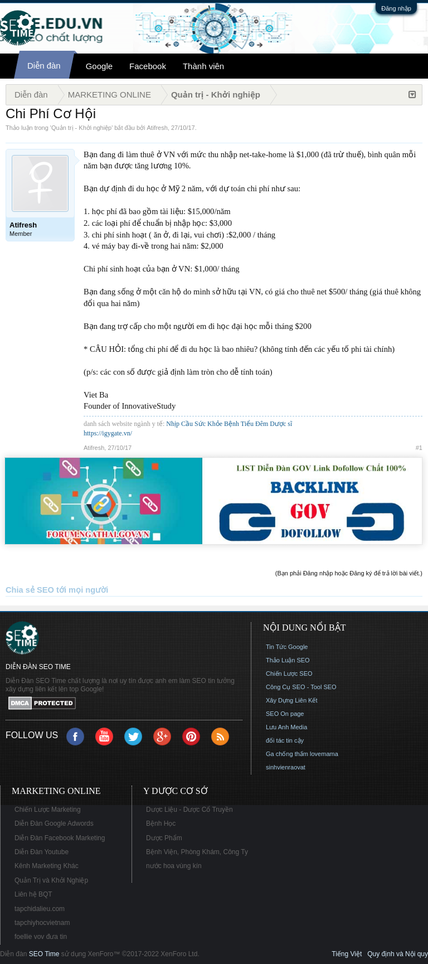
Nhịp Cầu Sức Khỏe (194, 424)
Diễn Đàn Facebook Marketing (59, 838)
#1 (419, 447)
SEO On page (285, 713)
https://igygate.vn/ (108, 433)
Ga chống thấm (287, 753)
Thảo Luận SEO (288, 660)
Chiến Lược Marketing (47, 809)
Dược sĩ (281, 424)
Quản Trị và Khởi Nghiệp (51, 880)
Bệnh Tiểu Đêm (247, 424)
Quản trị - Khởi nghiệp (81, 127)
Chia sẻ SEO (30, 589)
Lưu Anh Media (286, 727)
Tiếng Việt (347, 954)
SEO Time (44, 954)
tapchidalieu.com (39, 909)
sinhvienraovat (285, 767)
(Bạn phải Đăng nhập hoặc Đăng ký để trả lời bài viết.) (348, 573)
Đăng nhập (396, 8)
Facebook (147, 66)
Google (99, 66)
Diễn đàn (44, 65)
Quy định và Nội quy (397, 954)
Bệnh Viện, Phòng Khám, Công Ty (197, 852)
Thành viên (203, 66)
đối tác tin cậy (285, 740)
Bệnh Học (161, 823)
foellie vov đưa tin (40, 937)
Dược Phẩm (164, 838)
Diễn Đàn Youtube (41, 852)
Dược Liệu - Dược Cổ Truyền (189, 809)
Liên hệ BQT (33, 894)
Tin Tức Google (287, 646)
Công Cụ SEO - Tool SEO (301, 687)
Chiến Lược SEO (289, 673)
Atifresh (157, 127)
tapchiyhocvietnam (42, 923)
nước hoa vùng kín (174, 866)
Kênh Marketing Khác (46, 866)
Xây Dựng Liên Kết (292, 700)
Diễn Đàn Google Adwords (54, 823)
